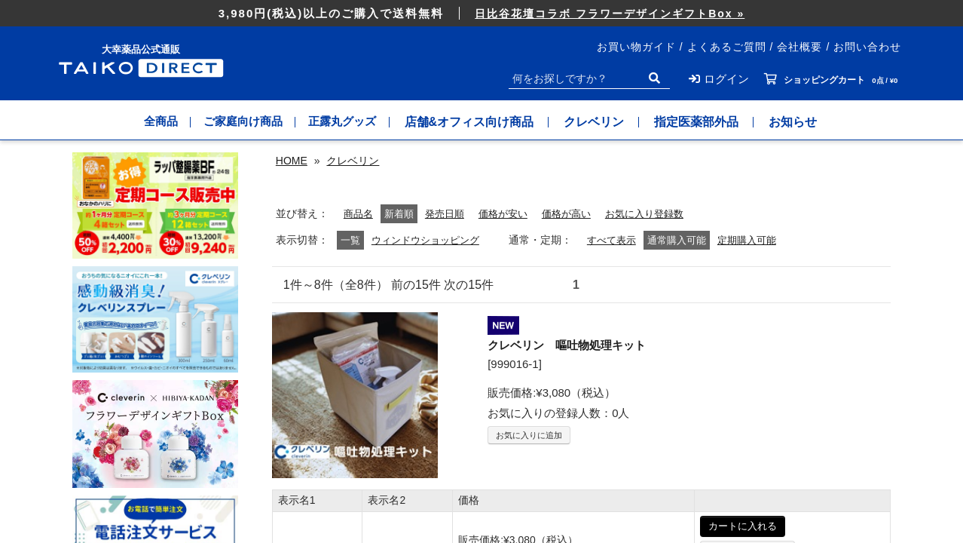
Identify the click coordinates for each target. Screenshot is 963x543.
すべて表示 (621, 493)
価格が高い (577, 466)
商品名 (359, 466)
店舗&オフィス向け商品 (481, 121)
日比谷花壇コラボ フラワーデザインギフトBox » (609, 14)
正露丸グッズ (350, 121)
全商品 (151, 121)
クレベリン (606, 121)
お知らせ (805, 121)
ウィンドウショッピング (429, 493)
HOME (291, 161)
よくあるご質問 (726, 47)
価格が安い (510, 466)
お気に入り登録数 (660, 466)
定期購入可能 (761, 493)
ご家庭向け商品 (242, 121)
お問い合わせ (867, 47)
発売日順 (448, 466)
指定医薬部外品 (709, 121)
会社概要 (799, 47)
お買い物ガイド (636, 47)
